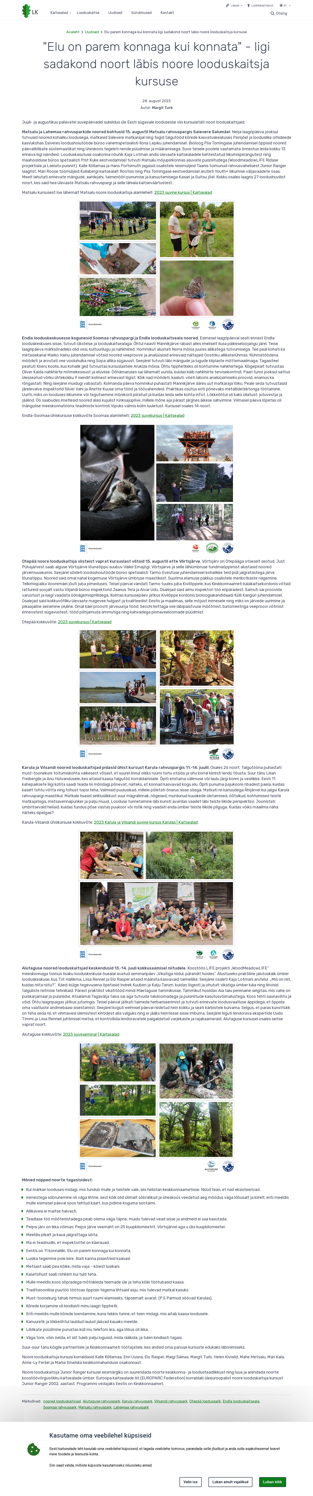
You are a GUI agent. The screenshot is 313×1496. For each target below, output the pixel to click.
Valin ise (191, 1482)
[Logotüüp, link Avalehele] (30, 11)
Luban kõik (272, 1482)
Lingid (235, 5)
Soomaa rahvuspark (60, 1407)
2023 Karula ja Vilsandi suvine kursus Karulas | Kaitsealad (146, 822)
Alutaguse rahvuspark (101, 1401)
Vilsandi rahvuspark (170, 1401)
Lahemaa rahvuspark (131, 1407)
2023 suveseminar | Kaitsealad (91, 1034)
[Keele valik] (289, 6)
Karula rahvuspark (137, 1401)
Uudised (115, 13)
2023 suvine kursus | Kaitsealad (183, 192)
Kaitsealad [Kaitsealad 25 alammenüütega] (59, 13)
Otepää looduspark (205, 1401)
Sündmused (141, 13)
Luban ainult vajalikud (230, 1482)
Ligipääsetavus (262, 5)
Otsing (281, 13)
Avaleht (73, 32)
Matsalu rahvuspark (95, 1407)
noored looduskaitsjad (62, 1401)
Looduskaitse (88, 13)
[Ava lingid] (234, 5)
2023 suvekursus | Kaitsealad (157, 415)
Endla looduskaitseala (241, 1401)
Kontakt (167, 13)
